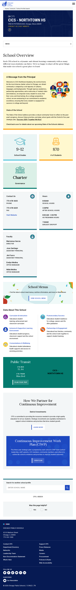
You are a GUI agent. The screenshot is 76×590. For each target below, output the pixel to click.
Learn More (38, 427)
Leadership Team (9, 553)
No (46, 510)
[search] (35, 487)
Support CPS (43, 544)
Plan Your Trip (21, 382)
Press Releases (45, 547)
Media (41, 550)
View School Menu (38, 298)
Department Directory (11, 547)
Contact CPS (7, 544)
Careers (42, 553)
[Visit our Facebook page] (9, 29)
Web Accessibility (45, 563)
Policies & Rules (45, 560)
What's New (7, 560)
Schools (12, 8)
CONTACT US (12, 26)
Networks (6, 550)
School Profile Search (23, 8)
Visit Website (11, 215)
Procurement (44, 557)
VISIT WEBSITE (24, 26)
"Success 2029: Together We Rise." (29, 120)
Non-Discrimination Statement (14, 557)
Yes (34, 510)
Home (7, 8)
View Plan (38, 460)
